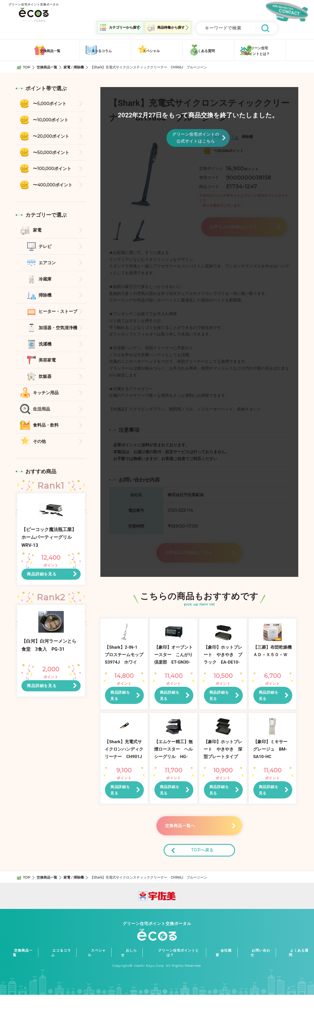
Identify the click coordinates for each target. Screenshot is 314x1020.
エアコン (48, 265)
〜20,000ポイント (52, 136)
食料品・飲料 (46, 431)
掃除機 (79, 66)
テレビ (45, 248)
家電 (67, 66)
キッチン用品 (46, 398)
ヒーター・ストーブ (59, 314)
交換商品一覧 (47, 66)
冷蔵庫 (45, 281)
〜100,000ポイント (53, 169)
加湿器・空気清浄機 (59, 331)
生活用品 (42, 415)
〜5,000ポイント (51, 102)
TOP (27, 66)
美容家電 (48, 365)
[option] (149, 172)
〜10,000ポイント (52, 119)
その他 (40, 448)
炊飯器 (45, 381)
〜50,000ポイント (52, 152)
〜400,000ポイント (54, 186)
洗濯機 (45, 348)
